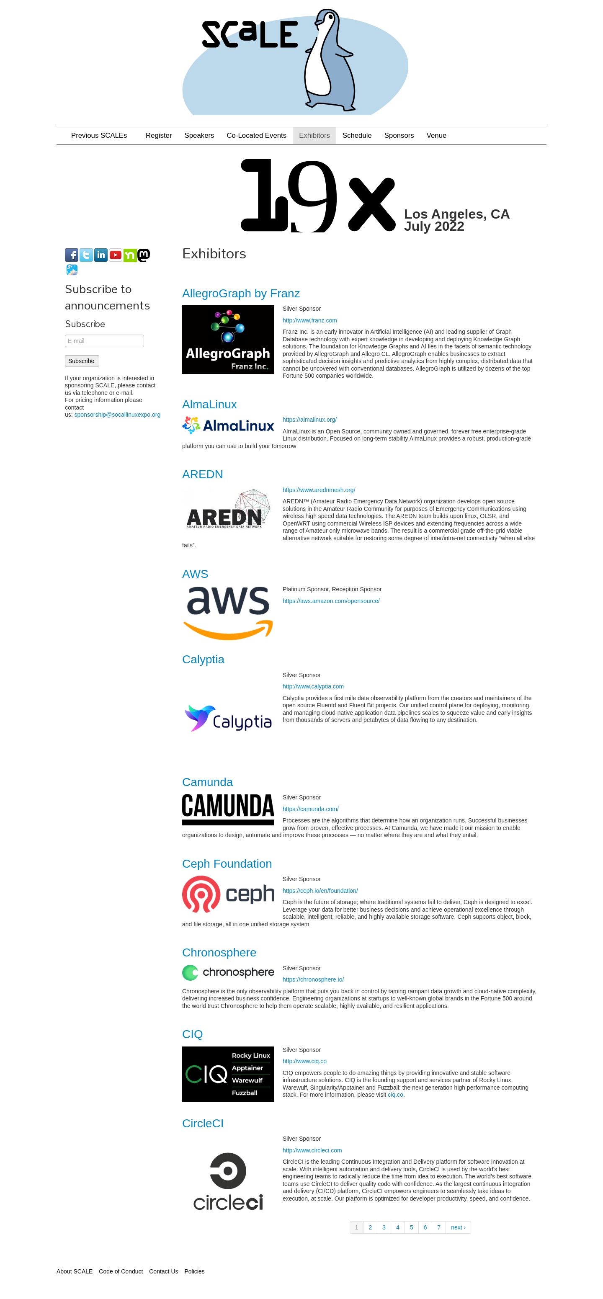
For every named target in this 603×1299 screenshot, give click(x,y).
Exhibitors (314, 135)
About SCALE (75, 1271)
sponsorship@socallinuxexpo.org (118, 414)
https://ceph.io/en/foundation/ (320, 890)
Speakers (199, 135)
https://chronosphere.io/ (313, 979)
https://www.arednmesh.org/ (319, 490)
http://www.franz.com (310, 320)
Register (159, 135)
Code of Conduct (121, 1271)
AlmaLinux (209, 404)
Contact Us (163, 1271)
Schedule (357, 135)
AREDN (202, 474)
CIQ (192, 1034)
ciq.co (395, 1094)
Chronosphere (219, 952)
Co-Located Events (256, 135)
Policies (194, 1271)
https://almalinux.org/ (310, 419)
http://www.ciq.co (305, 1061)
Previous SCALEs (102, 135)
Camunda (207, 782)
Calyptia (203, 659)
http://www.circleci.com (312, 1150)
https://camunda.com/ (311, 809)
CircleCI (203, 1123)
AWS (195, 573)
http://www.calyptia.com (313, 686)
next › (458, 1227)
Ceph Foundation (227, 863)
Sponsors (399, 135)
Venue (437, 135)
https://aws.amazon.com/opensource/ (331, 601)
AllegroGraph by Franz (241, 293)
